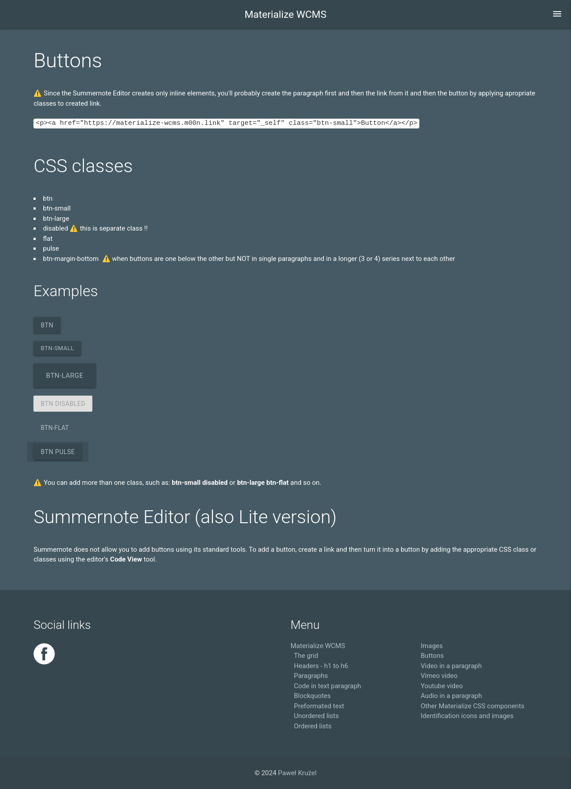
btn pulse (58, 451)
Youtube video (442, 686)
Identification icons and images (467, 716)
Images (432, 646)
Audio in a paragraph (451, 696)
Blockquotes (312, 696)
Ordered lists (312, 726)
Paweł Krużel (297, 773)
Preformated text (319, 706)
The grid (306, 656)
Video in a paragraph (451, 666)
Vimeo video (439, 676)
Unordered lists (316, 716)
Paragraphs (311, 676)
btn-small (57, 348)
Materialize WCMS (285, 14)
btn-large (64, 376)
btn (47, 325)
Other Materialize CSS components (473, 706)
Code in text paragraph (327, 686)
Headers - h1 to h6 (321, 666)
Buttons (432, 656)
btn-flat (55, 427)
